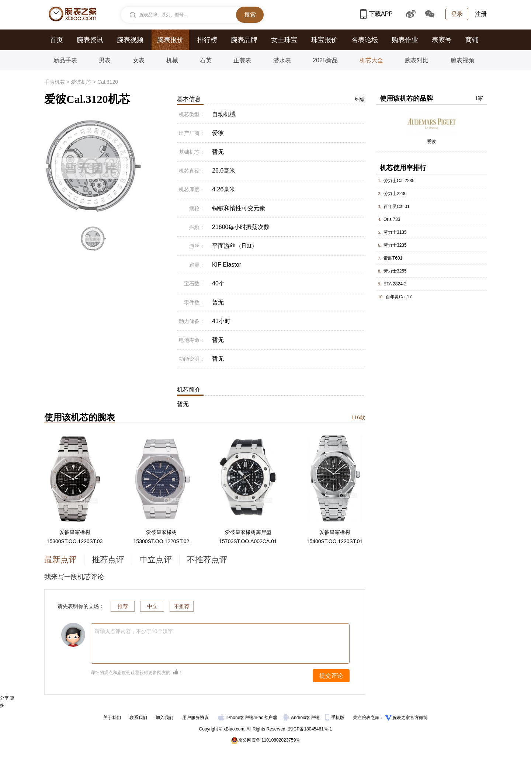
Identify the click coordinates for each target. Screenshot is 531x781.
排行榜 (207, 40)
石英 (206, 60)
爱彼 (431, 141)
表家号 (442, 40)
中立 (152, 606)
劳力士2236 (395, 193)
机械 (172, 60)
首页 (56, 40)
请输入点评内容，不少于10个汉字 (134, 631)
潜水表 (282, 60)
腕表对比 (416, 60)
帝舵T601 (393, 258)
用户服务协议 (195, 717)
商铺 (472, 40)
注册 (481, 14)
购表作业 (405, 40)
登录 (457, 14)
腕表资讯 (90, 40)
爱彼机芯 (81, 82)
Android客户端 (302, 717)
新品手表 (65, 60)
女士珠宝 (284, 40)
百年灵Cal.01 (397, 206)
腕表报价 (170, 40)
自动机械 (224, 114)
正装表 (242, 60)
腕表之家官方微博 (410, 717)
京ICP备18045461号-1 (310, 729)
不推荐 (182, 606)
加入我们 (164, 717)
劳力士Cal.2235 (399, 180)
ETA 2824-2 (395, 284)
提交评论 (331, 676)
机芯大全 (371, 60)
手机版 (335, 717)
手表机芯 (54, 82)
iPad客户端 (266, 717)
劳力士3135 (395, 232)
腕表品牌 (244, 40)
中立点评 (155, 559)
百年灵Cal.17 (399, 296)
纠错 (360, 99)
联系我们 (138, 717)
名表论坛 (364, 40)
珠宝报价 (324, 40)
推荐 (123, 606)
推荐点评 (108, 559)
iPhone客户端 (235, 717)
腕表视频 (130, 40)
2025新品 (325, 60)
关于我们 (112, 717)
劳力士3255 (395, 271)
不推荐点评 (207, 559)
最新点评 (60, 559)
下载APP (376, 14)
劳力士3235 (395, 245)
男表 (105, 60)
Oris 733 (392, 219)
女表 (139, 60)
